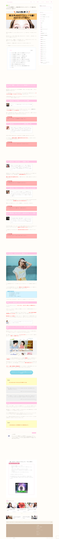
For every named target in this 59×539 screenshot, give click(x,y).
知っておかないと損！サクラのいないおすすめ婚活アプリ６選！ (18, 382)
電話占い (42, 37)
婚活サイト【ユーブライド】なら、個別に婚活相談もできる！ (21, 65)
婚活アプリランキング (44, 29)
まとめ (13, 67)
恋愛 (41, 31)
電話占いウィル (43, 39)
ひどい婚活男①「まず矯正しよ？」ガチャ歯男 (18, 54)
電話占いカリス (43, 43)
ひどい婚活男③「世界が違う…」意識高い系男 (18, 57)
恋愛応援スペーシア (44, 33)
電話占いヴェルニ (43, 60)
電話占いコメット (43, 45)
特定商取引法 (38, 528)
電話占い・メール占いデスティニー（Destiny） (45, 63)
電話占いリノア (43, 56)
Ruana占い (10, 2)
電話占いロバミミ (43, 58)
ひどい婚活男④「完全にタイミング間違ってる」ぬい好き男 (20, 59)
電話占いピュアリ (43, 47)
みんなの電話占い (43, 14)
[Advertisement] (21, 77)
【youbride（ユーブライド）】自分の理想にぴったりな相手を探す (21, 372)
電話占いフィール (43, 49)
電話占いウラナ (43, 41)
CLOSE (31, 50)
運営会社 (37, 531)
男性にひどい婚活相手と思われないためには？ (18, 64)
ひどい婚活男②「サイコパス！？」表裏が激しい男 (19, 56)
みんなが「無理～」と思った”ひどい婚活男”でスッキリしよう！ (21, 52)
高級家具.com (38, 534)
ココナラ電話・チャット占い (45, 16)
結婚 (9, 429)
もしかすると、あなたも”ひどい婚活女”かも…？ (19, 62)
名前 (7, 429)
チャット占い (43, 18)
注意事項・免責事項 (39, 526)
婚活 (41, 27)
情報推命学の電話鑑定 (44, 35)
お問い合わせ (38, 533)
